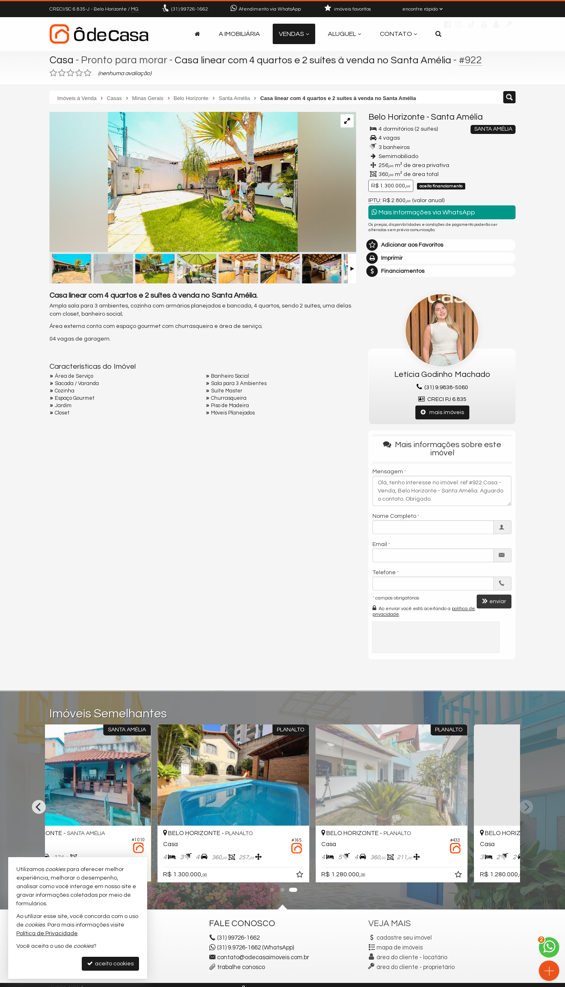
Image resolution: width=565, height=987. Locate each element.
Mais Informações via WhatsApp (423, 212)
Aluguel (344, 34)
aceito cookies (110, 963)
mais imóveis (442, 412)
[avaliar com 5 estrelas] (88, 73)
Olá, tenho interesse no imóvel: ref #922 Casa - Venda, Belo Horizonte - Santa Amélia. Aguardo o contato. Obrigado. (441, 491)
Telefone (384, 572)
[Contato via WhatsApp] (549, 947)
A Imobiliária (239, 34)
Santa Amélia (457, 117)
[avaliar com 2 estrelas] (62, 73)
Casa (61, 60)
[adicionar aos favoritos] (191, 876)
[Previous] (39, 807)
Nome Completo (394, 516)
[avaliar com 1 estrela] (53, 73)
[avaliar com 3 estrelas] (70, 73)
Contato (398, 34)
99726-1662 (189, 9)
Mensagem (387, 472)
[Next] (526, 807)
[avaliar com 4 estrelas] (79, 73)
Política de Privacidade (47, 933)
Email (379, 544)
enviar (494, 601)
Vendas (294, 34)
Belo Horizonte (396, 117)
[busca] (438, 34)
